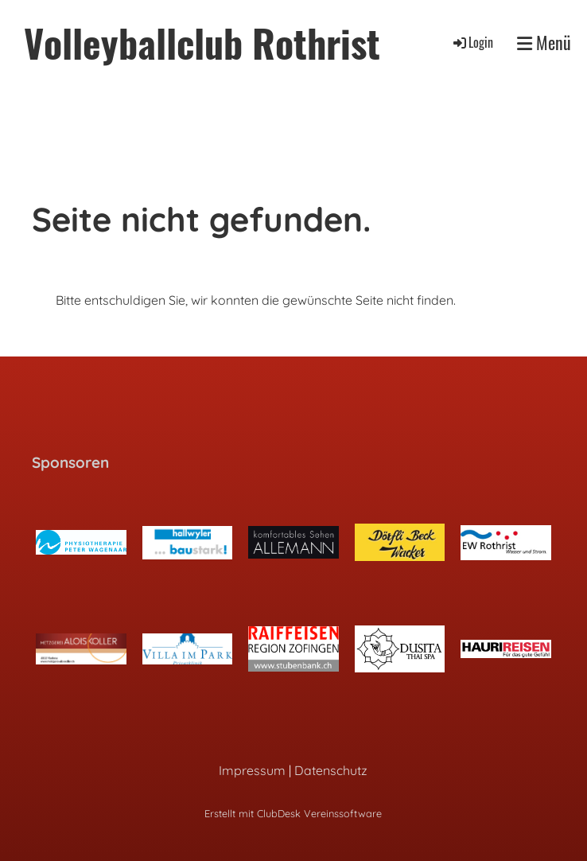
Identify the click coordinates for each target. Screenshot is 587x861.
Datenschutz (330, 770)
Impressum (252, 770)
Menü (544, 42)
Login (472, 42)
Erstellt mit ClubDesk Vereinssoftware (293, 813)
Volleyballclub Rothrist (202, 42)
